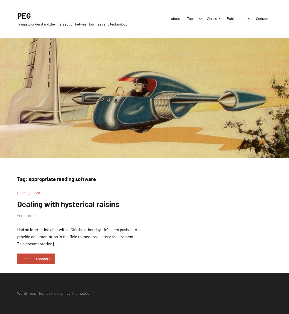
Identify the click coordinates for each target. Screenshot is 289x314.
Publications (238, 18)
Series (213, 18)
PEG (24, 15)
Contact (262, 18)
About (175, 18)
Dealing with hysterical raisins (68, 203)
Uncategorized (28, 192)
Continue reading (34, 259)
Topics (193, 18)
